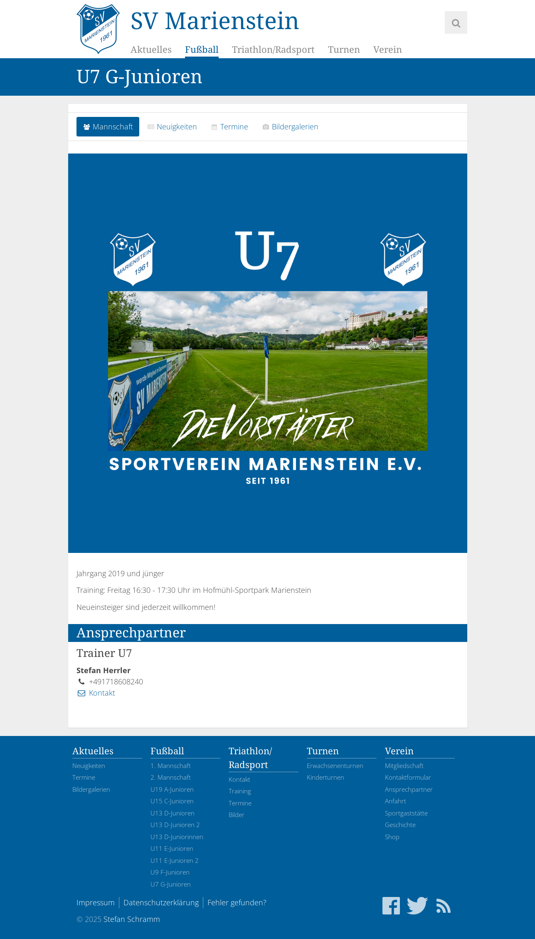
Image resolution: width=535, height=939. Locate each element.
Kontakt (95, 693)
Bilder (236, 814)
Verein (387, 50)
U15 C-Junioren (172, 801)
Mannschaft (108, 126)
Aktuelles (151, 50)
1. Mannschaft (170, 765)
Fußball (202, 50)
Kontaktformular (408, 777)
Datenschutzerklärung (161, 902)
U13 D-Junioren (172, 813)
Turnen (344, 50)
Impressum (95, 902)
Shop (392, 836)
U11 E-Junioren (171, 848)
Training (240, 791)
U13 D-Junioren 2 (175, 824)
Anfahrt (395, 801)
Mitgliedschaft (404, 765)
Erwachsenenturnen (335, 765)
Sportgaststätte (406, 813)
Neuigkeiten (171, 126)
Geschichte (400, 824)
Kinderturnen (325, 777)
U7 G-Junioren (170, 884)
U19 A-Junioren (172, 789)
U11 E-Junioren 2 (174, 860)
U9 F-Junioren (170, 872)
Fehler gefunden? (236, 902)
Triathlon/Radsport (273, 50)
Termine (229, 126)
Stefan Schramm (132, 919)
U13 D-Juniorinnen (176, 836)
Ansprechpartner (409, 789)
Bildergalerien (289, 126)
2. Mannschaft (170, 777)
